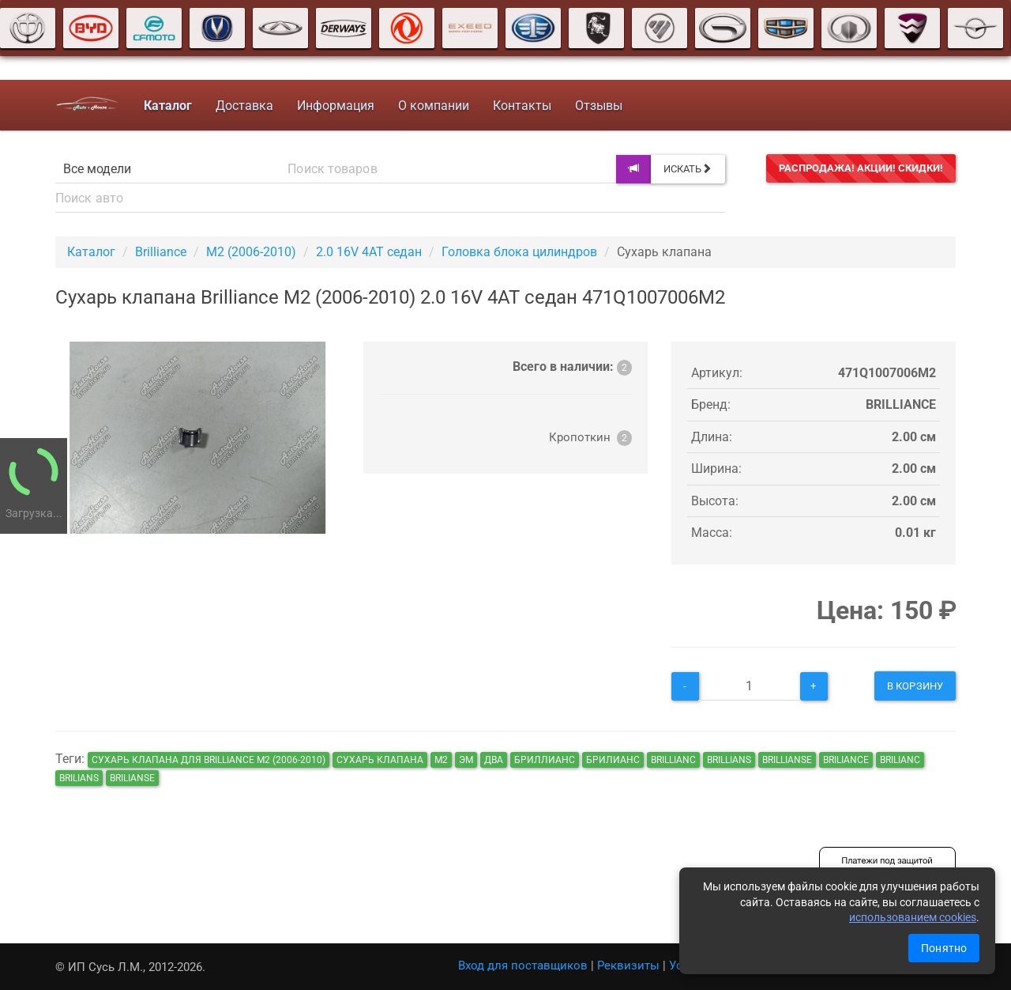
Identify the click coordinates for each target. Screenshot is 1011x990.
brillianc (673, 759)
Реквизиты (628, 965)
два (493, 759)
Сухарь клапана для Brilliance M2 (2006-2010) (208, 759)
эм (466, 759)
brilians (79, 778)
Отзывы (598, 105)
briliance (846, 759)
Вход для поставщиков (523, 965)
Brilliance (160, 251)
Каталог (91, 251)
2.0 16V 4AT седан (369, 251)
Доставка (243, 105)
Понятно (944, 948)
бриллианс (544, 759)
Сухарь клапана (379, 759)
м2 (441, 759)
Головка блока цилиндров (519, 251)
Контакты (521, 105)
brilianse (132, 778)
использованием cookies (912, 917)
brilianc (900, 759)
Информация (335, 105)
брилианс (613, 759)
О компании (432, 105)
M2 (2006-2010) (251, 251)
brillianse (787, 759)
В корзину (915, 686)
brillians (729, 759)
